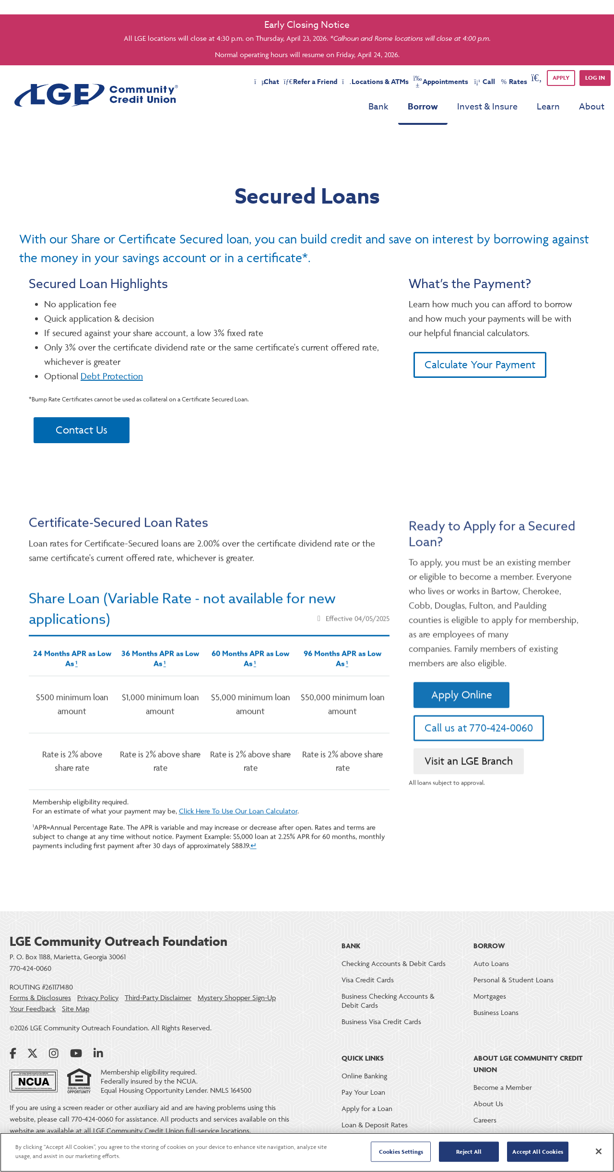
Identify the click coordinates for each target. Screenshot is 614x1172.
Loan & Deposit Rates (375, 1124)
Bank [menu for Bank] (378, 106)
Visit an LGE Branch (469, 797)
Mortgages (489, 996)
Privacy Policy (97, 998)
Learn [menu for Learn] (548, 106)
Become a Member (502, 1087)
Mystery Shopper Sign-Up (237, 998)
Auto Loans (491, 963)
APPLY (561, 77)
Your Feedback (33, 1009)
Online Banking (364, 1075)
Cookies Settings (401, 1151)
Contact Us (81, 429)
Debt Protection (112, 376)
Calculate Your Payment (480, 364)
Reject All (469, 1151)
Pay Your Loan (363, 1092)
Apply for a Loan (367, 1108)
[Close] (598, 1151)
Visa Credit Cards (368, 979)
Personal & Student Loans (513, 979)
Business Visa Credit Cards (381, 1021)
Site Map (75, 1009)
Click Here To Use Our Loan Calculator (238, 839)
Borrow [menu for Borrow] (423, 106)
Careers (484, 1119)
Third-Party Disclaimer (158, 998)
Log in (595, 77)
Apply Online (461, 731)
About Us (488, 1103)
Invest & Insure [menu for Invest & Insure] (487, 106)
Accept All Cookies (537, 1151)
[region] (307, 1152)
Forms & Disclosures (40, 998)
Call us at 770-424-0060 (479, 764)
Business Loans (496, 1012)
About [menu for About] (591, 106)
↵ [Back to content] (253, 873)
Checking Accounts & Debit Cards (394, 963)
